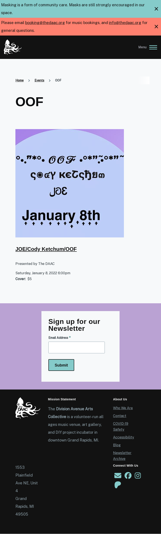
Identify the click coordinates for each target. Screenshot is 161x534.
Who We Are (123, 408)
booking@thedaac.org (45, 22)
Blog (117, 445)
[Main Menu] (146, 47)
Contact (119, 416)
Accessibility (123, 437)
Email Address (58, 337)
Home (19, 80)
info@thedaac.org (125, 22)
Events (39, 80)
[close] (156, 9)
